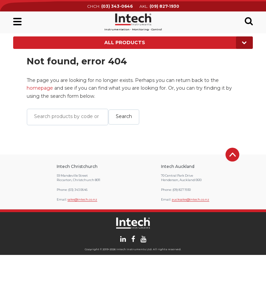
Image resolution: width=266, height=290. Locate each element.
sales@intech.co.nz (82, 199)
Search (249, 21)
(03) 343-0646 (117, 6)
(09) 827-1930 (164, 6)
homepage (40, 88)
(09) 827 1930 (181, 190)
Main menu (17, 21)
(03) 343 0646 (77, 190)
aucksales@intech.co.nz (190, 199)
